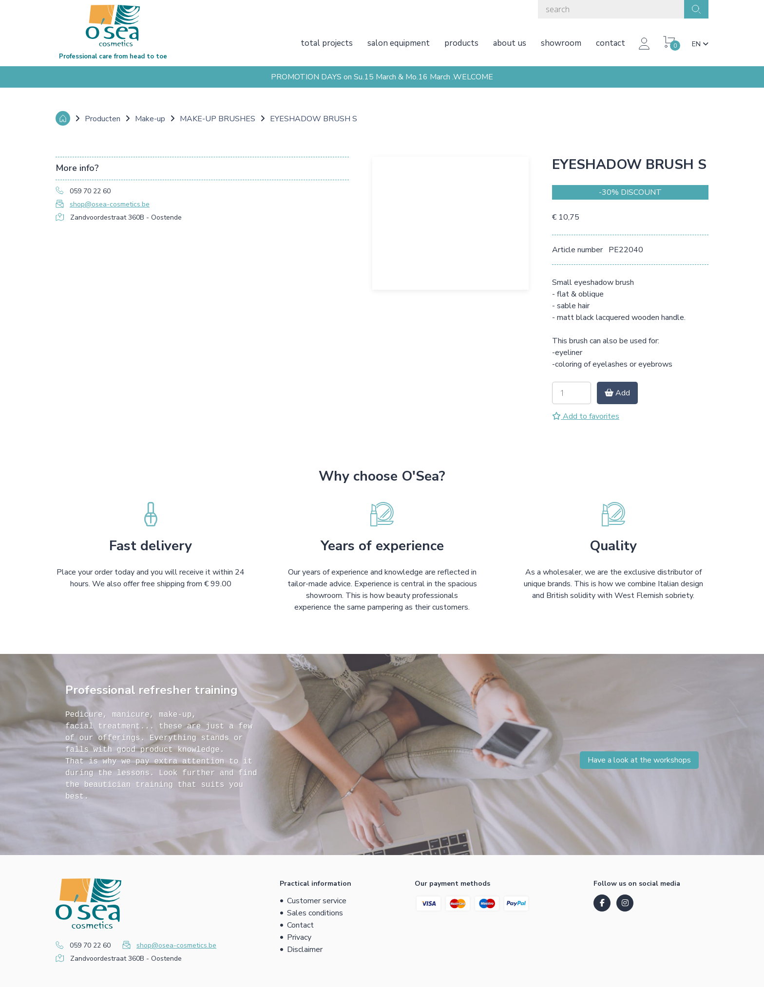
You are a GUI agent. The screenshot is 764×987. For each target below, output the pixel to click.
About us (509, 43)
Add (617, 393)
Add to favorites (585, 416)
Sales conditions (315, 913)
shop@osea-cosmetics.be (110, 204)
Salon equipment (398, 43)
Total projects (327, 43)
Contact (610, 43)
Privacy (299, 937)
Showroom (561, 43)
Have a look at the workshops (639, 760)
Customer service (316, 900)
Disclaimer (305, 949)
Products (461, 43)
